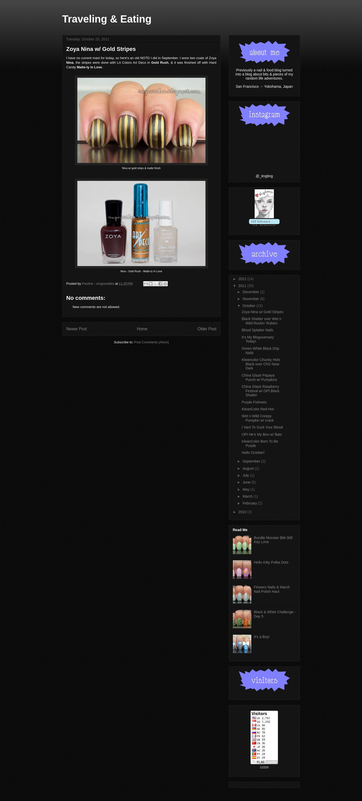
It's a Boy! (262, 637)
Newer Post (76, 329)
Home (142, 329)
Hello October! (253, 453)
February (250, 503)
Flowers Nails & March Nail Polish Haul (272, 589)
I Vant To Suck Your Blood (262, 427)
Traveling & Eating (107, 19)
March (248, 496)
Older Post (207, 329)
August (249, 468)
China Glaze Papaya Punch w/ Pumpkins (259, 377)
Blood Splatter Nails (257, 330)
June (247, 482)
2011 (242, 286)
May (246, 489)
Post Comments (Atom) (151, 342)
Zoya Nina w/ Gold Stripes (262, 312)
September (252, 461)
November (251, 299)
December (251, 292)
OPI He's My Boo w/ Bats (262, 434)
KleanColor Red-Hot (258, 409)
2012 (242, 279)
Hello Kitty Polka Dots (271, 562)
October (249, 306)
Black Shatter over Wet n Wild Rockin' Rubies (261, 321)
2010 (242, 512)
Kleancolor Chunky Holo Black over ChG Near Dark (261, 364)
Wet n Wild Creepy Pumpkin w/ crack (258, 418)
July (246, 475)
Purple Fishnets (254, 402)
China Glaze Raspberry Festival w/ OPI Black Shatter (260, 391)
